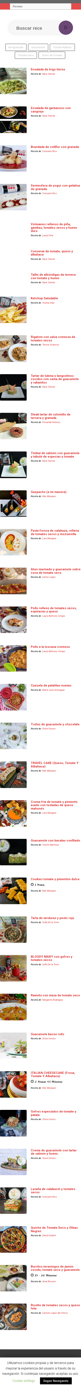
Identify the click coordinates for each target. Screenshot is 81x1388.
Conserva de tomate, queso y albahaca (52, 253)
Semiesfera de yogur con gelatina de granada (55, 187)
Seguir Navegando (55, 1381)
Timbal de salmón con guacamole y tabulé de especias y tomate (55, 454)
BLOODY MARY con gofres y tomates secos (51, 958)
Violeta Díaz (48, 302)
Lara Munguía (49, 538)
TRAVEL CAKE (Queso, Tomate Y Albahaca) (55, 764)
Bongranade (16, 47)
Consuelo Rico (49, 151)
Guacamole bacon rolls (47, 1034)
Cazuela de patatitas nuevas (51, 685)
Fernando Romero (51, 422)
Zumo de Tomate (52, 55)
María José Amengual (53, 690)
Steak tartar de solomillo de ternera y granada (51, 416)
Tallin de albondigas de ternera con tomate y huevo (53, 276)
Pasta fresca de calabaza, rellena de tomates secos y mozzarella (55, 532)
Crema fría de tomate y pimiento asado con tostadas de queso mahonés (54, 805)
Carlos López (49, 577)
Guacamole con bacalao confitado (55, 840)
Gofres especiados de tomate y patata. (53, 1113)
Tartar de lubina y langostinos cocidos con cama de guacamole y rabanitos (55, 379)
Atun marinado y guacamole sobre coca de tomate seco (56, 571)
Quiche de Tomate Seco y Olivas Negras (54, 1229)
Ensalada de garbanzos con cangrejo (51, 109)
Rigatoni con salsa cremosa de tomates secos (53, 338)
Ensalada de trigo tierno (48, 69)
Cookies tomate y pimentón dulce (55, 879)
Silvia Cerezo (49, 728)
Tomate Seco (26, 55)
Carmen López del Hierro (55, 1312)
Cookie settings (24, 1381)
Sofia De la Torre (50, 922)
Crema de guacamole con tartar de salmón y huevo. (54, 1152)
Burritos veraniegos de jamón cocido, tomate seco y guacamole (55, 1268)
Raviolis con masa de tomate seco (55, 995)
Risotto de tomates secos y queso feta (55, 1306)
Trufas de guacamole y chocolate (55, 724)
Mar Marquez (49, 496)
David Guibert (49, 1235)
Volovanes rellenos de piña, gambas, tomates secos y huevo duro (54, 227)
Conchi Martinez (50, 844)
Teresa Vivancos (50, 344)
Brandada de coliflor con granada (55, 147)
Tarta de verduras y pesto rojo (52, 918)
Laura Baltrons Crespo (53, 615)
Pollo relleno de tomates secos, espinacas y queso (54, 609)
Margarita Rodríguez (52, 999)
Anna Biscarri (49, 1281)
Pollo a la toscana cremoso (50, 647)
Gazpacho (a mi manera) (48, 492)
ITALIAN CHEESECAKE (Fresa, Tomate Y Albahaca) (53, 1074)
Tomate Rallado (62, 47)
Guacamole (38, 47)
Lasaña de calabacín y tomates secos (53, 1190)
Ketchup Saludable (44, 298)
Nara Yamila (48, 73)
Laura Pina (47, 235)
